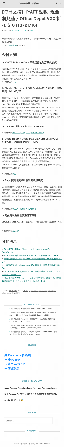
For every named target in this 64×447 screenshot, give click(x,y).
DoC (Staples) (18, 133)
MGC (36, 291)
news (41, 291)
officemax (5, 293)
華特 (31, 31)
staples (11, 293)
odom (45, 291)
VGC (16, 293)
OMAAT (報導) (18, 209)
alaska (25, 291)
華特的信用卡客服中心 (29, 3)
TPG (14, 82)
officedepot (52, 291)
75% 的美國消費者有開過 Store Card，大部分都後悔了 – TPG (31, 255)
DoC (14, 174)
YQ (19, 293)
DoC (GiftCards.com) (35, 133)
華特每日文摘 (13, 291)
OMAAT (15, 231)
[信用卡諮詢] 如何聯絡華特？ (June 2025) (26, 309)
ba (29, 291)
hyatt (33, 291)
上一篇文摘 (12, 45)
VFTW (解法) (31, 209)
